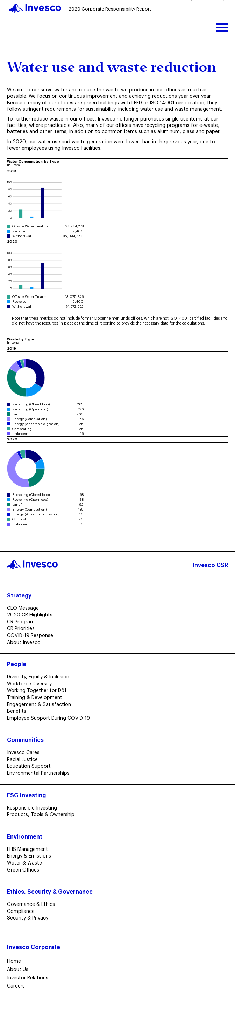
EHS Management (29, 849)
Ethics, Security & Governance (50, 892)
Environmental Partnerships (40, 773)
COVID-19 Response (32, 635)
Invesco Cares (25, 752)
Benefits (18, 711)
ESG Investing (26, 795)
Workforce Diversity (31, 684)
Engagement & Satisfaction (41, 704)
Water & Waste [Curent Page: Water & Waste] (26, 863)
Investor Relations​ (27, 978)
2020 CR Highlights (31, 615)
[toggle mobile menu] (222, 27)
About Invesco (26, 642)
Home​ (14, 961)
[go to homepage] (80, 9)
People (16, 664)
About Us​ (17, 969)
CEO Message (25, 608)
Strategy (19, 596)
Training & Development (36, 697)
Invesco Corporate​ (33, 947)
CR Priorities (23, 628)
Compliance (23, 911)
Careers (16, 986)
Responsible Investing (34, 808)
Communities (25, 740)
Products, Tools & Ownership (42, 814)
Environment (24, 837)
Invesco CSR (210, 565)
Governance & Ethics (33, 904)
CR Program (23, 622)
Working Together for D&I (38, 690)
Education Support (31, 766)
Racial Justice (24, 759)
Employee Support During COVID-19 (50, 718)
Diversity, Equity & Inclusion (40, 677)
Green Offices (25, 870)
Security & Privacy (29, 918)
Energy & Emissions (31, 856)
